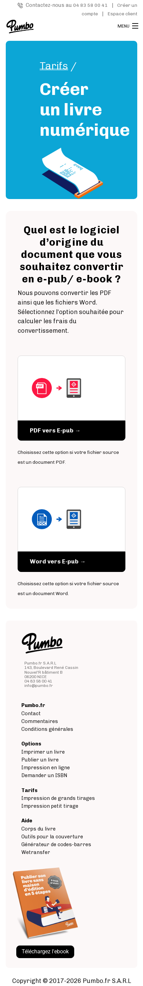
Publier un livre (40, 760)
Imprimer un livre (43, 752)
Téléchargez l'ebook (45, 951)
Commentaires (39, 721)
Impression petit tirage (49, 806)
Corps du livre (38, 829)
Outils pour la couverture (52, 837)
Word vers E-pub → (58, 561)
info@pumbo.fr (38, 685)
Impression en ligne (45, 768)
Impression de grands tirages (58, 798)
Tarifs (54, 66)
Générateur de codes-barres (56, 844)
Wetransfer (35, 852)
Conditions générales (47, 729)
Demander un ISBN (44, 775)
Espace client (122, 14)
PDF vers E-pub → (55, 430)
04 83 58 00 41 (90, 5)
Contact (31, 713)
